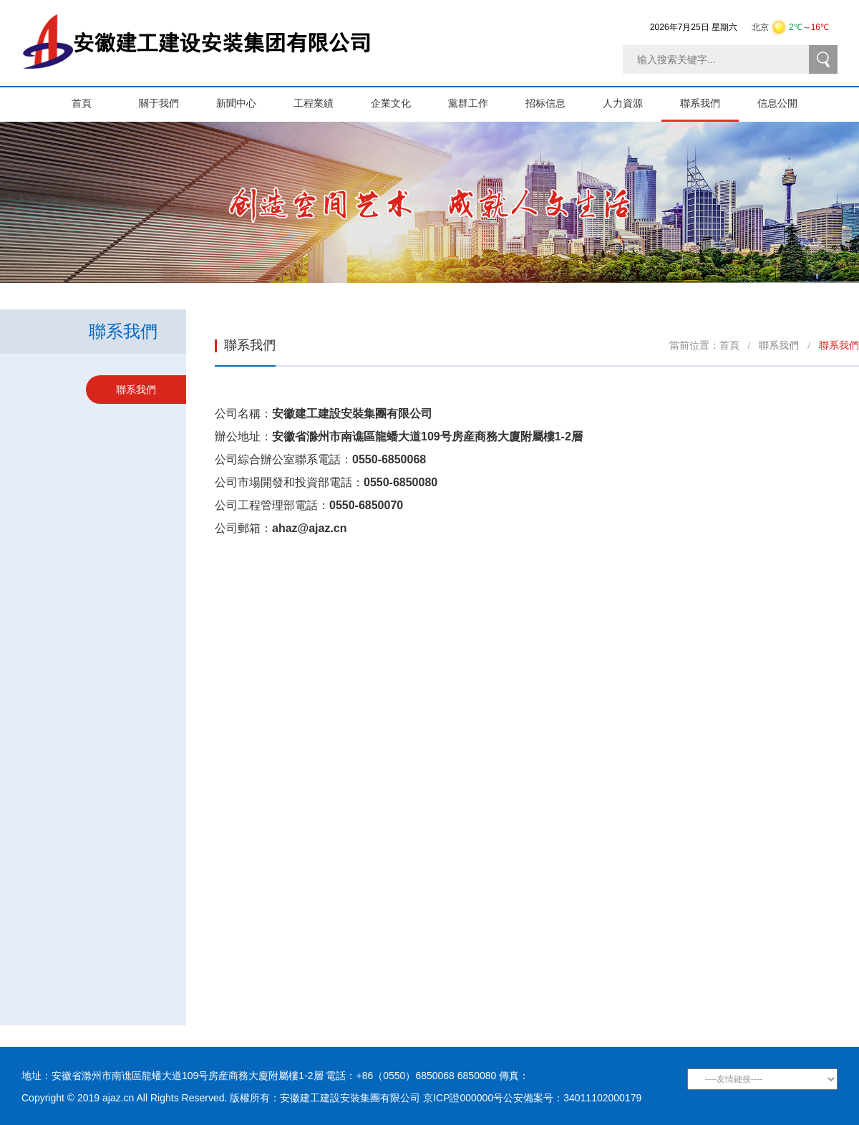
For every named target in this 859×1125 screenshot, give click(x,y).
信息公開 (786, 98)
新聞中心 (245, 98)
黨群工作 (477, 98)
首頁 (81, 98)
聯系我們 (709, 98)
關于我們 (168, 98)
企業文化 (400, 98)
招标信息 (554, 98)
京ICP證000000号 (463, 1098)
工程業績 (322, 98)
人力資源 (632, 98)
